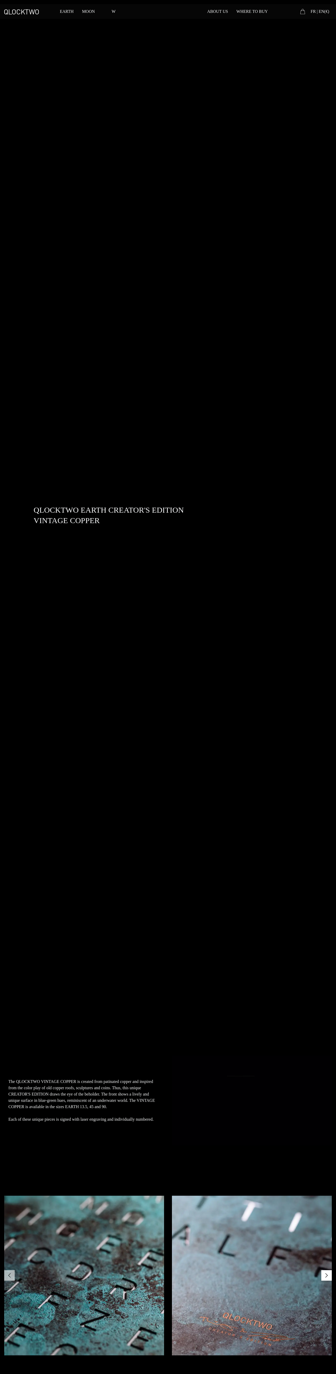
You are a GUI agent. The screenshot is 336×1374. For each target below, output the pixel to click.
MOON (88, 11)
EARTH (67, 11)
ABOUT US (217, 11)
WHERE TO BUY (252, 11)
